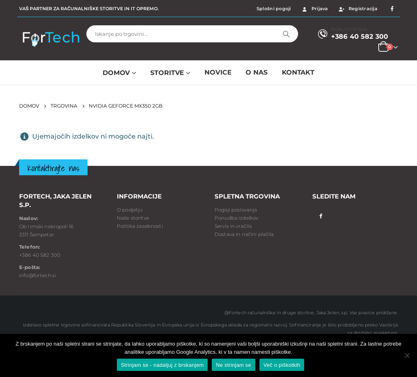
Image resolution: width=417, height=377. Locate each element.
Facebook (320, 215)
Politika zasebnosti (140, 226)
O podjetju (130, 210)
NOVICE (217, 72)
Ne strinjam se (233, 365)
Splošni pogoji (274, 8)
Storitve (167, 73)
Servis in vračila (233, 226)
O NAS (256, 72)
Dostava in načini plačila (244, 234)
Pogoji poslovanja (236, 210)
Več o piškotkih (281, 365)
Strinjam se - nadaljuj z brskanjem (162, 365)
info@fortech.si (37, 275)
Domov (116, 73)
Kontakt (298, 72)
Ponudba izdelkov (236, 218)
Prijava (314, 8)
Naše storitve (133, 218)
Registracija (357, 8)
